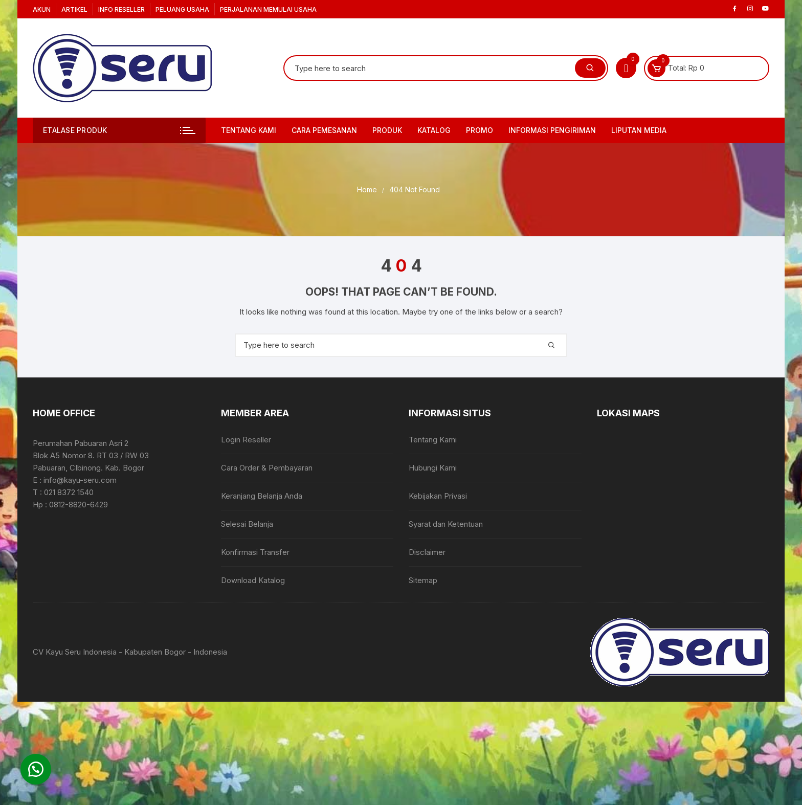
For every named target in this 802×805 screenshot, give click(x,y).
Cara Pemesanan (324, 130)
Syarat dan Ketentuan (446, 524)
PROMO (479, 130)
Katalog (434, 130)
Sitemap (423, 580)
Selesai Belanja (247, 524)
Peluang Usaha (182, 9)
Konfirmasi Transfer (255, 552)
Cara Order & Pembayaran (267, 468)
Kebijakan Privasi (438, 496)
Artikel (74, 9)
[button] (35, 769)
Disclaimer (427, 552)
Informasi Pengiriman (552, 130)
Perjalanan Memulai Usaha (268, 9)
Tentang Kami (248, 130)
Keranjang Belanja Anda (261, 496)
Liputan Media (638, 130)
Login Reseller (246, 439)
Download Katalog (253, 580)
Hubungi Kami (433, 468)
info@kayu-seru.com (80, 480)
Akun (42, 9)
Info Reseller (121, 9)
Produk (387, 130)
